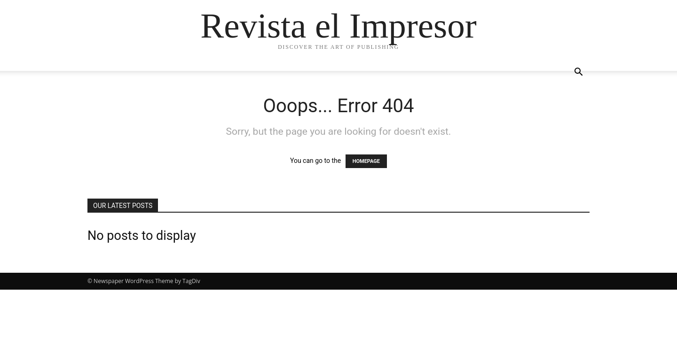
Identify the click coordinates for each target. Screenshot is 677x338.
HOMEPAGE (366, 161)
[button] (578, 73)
